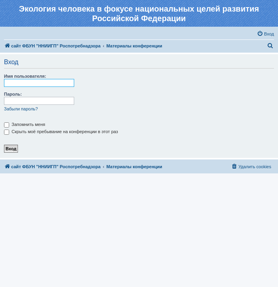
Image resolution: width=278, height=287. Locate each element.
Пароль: (13, 94)
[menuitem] (265, 34)
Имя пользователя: (25, 76)
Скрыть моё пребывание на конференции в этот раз (61, 131)
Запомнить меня (24, 124)
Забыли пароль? (21, 108)
